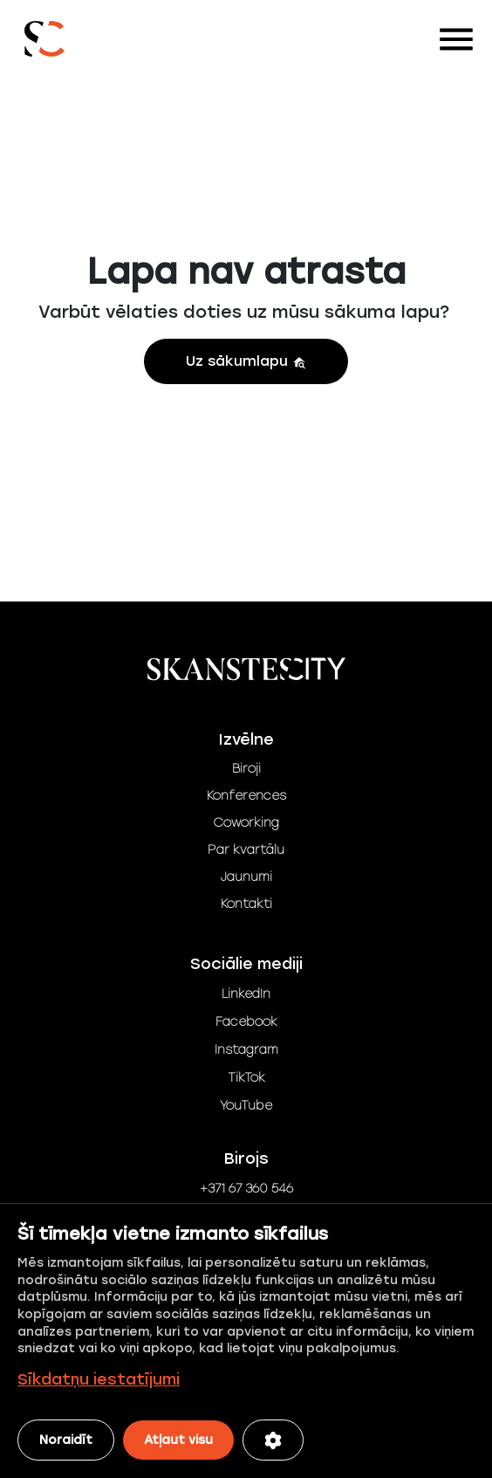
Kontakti (246, 904)
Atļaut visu (178, 1440)
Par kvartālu (246, 849)
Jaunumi (246, 876)
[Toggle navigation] (456, 39)
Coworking (246, 822)
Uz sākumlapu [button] (246, 361)
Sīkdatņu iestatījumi (98, 1379)
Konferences (246, 795)
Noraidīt (65, 1440)
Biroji (246, 768)
